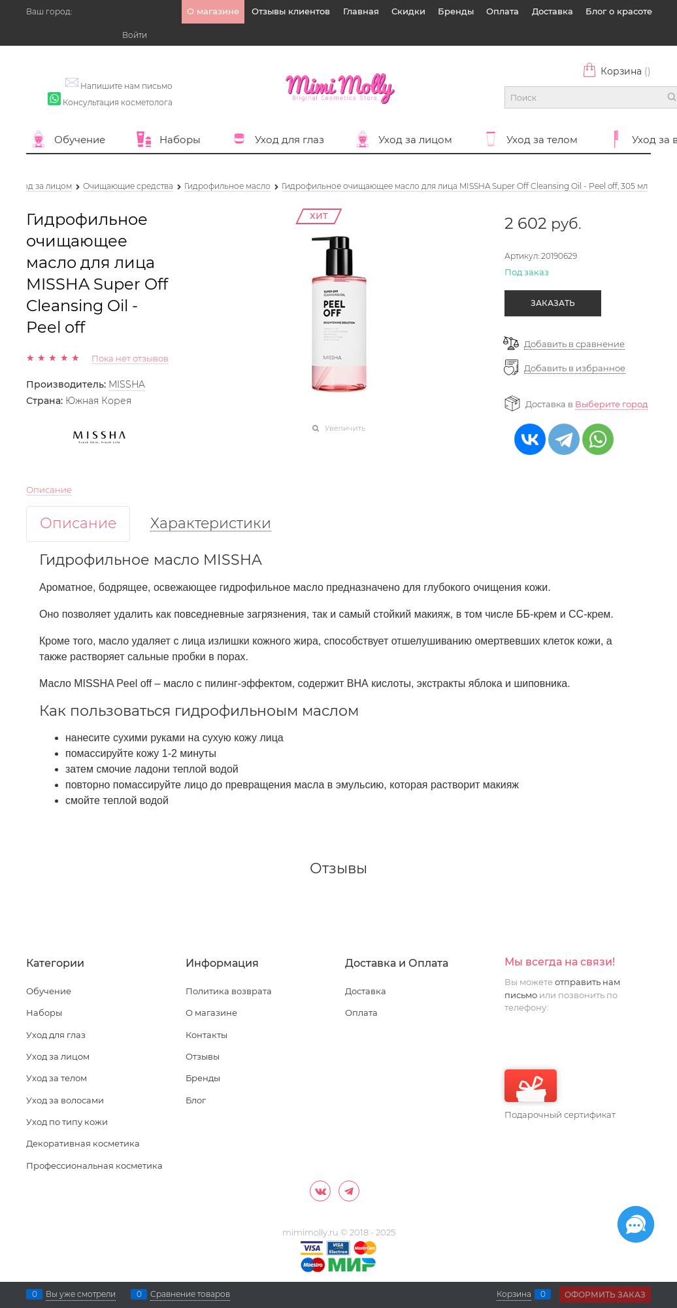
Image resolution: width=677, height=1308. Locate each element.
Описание (49, 489)
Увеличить (345, 428)
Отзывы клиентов (291, 11)
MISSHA (126, 384)
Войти (134, 35)
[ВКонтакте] (320, 1191)
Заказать (553, 303)
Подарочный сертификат (560, 1094)
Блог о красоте (619, 11)
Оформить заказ (605, 1295)
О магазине (213, 11)
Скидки (408, 11)
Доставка (552, 11)
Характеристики (210, 523)
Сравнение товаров (190, 1294)
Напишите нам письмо (126, 86)
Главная (361, 11)
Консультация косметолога (118, 102)
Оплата (502, 11)
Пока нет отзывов (130, 358)
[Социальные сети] (636, 1224)
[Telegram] (348, 1191)
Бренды (456, 11)
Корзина (616, 71)
